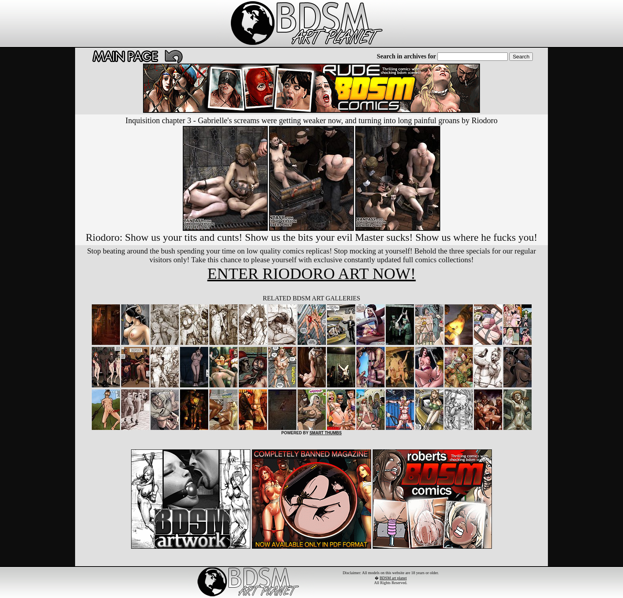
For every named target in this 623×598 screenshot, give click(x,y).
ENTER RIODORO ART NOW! (311, 274)
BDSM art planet (392, 578)
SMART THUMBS (326, 433)
